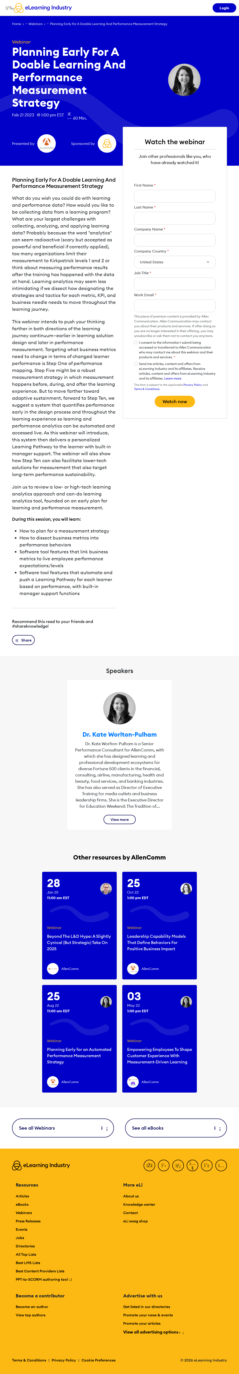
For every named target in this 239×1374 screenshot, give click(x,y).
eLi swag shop (135, 1221)
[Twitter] (164, 1165)
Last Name (145, 207)
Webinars (35, 24)
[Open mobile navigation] (8, 8)
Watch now (175, 401)
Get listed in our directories (146, 1306)
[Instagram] (221, 1165)
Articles (22, 1196)
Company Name (149, 229)
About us (131, 1196)
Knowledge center (139, 1204)
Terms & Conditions (146, 389)
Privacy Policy (192, 384)
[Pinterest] (207, 1165)
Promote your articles (141, 1323)
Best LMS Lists (28, 1262)
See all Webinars (63, 1128)
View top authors (30, 1315)
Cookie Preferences (99, 1360)
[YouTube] (192, 1165)
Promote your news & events (148, 1315)
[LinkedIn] (178, 1165)
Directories (25, 1246)
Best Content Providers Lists (40, 1271)
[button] (23, 640)
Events (21, 1229)
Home (16, 24)
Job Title (142, 273)
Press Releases (28, 1221)
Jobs (20, 1237)
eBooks (22, 1204)
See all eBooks (176, 1128)
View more (119, 819)
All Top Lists (26, 1254)
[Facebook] (149, 1165)
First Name (145, 185)
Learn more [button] (172, 378)
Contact (130, 1212)
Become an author (32, 1306)
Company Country (151, 251)
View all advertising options (153, 1332)
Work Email (145, 295)
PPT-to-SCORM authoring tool (44, 1279)
